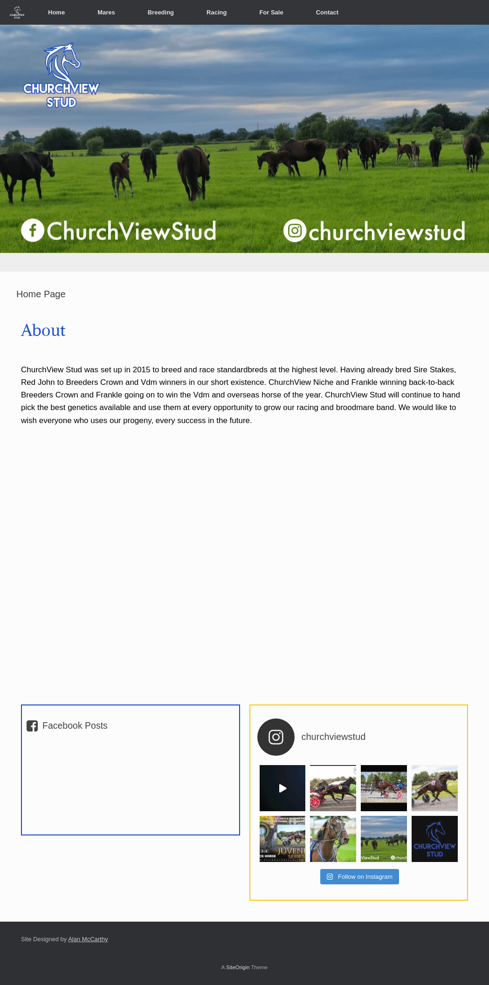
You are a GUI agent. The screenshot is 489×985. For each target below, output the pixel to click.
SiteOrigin (238, 967)
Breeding (161, 12)
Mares (106, 12)
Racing (217, 12)
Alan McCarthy (88, 939)
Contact (327, 12)
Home (56, 12)
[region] (244, 148)
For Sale (271, 12)
